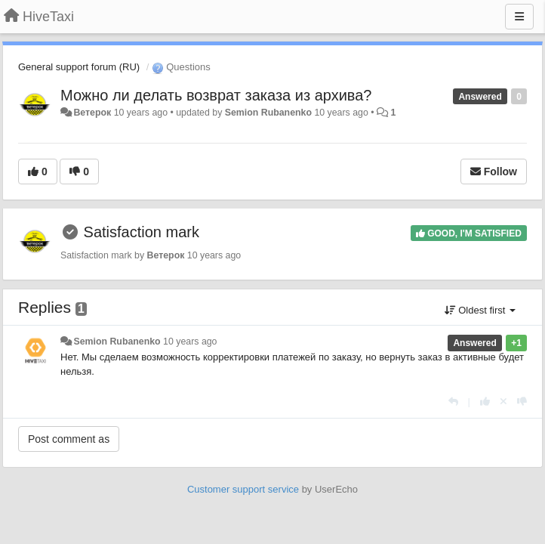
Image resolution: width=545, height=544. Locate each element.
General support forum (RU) (79, 67)
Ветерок (92, 112)
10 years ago (190, 341)
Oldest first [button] (480, 310)
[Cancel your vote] (503, 401)
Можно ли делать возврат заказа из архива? (216, 95)
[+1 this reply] (485, 401)
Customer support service (243, 489)
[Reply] (453, 401)
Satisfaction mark (141, 232)
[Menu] (519, 16)
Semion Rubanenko (268, 112)
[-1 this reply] (522, 401)
